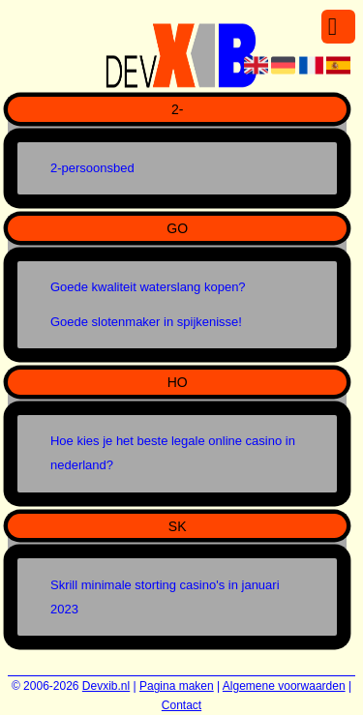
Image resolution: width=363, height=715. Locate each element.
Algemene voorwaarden (284, 686)
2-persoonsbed (92, 168)
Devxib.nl (106, 686)
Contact (181, 705)
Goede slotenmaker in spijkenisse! (146, 321)
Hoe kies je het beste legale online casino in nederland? (172, 452)
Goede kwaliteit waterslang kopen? (148, 287)
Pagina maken (176, 686)
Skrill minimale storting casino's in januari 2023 (165, 597)
